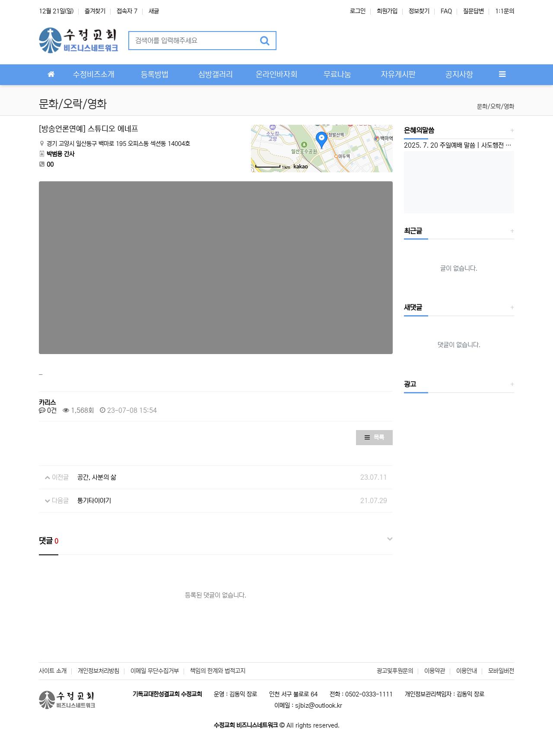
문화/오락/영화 (495, 106)
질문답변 (473, 11)
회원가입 (387, 11)
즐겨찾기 (95, 11)
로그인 (357, 11)
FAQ (446, 11)
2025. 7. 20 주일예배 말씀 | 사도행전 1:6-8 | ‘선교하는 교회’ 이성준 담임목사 (459, 145)
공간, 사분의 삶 (96, 477)
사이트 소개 (53, 671)
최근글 (413, 231)
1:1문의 (504, 11)
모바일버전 (501, 671)
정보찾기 (419, 11)
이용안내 (466, 671)
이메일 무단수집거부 (154, 671)
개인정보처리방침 (98, 671)
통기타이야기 (94, 500)
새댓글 (413, 307)
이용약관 (434, 671)
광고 (410, 384)
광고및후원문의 (395, 671)
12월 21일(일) (56, 11)
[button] (294, 40)
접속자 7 (127, 11)
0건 (48, 410)
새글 (154, 11)
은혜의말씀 (419, 130)
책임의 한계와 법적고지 (217, 671)
